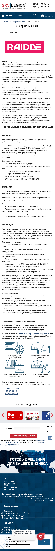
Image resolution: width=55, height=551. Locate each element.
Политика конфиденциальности (31, 496)
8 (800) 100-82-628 (12, 388)
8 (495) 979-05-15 (41, 4)
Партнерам (6, 494)
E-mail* (9, 429)
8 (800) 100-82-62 (41, 6)
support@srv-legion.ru (14, 518)
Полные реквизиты (17, 494)
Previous (3, 415)
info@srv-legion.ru (11, 394)
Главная (5, 22)
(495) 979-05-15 (11, 391)
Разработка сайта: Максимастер (41, 498)
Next (52, 415)
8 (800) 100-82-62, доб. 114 (17, 513)
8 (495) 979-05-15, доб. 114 (17, 516)
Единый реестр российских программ (34, 334)
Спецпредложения (17, 22)
